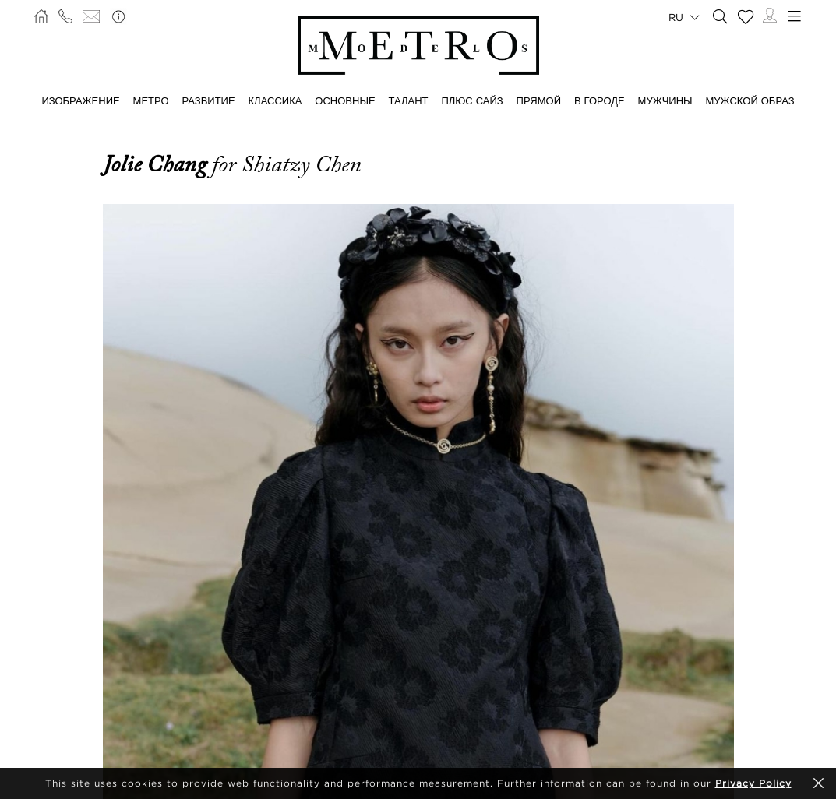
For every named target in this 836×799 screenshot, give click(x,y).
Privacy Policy (753, 783)
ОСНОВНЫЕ (345, 100)
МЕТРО (151, 100)
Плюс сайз (472, 100)
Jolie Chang (157, 164)
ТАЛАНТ (409, 100)
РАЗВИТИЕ (208, 100)
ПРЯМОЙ (539, 100)
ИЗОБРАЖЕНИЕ (80, 100)
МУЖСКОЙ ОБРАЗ (750, 100)
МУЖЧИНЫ (665, 100)
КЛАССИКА (275, 100)
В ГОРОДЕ (599, 100)
